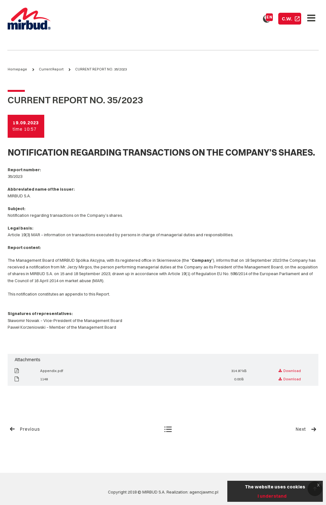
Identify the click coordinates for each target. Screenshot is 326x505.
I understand (272, 496)
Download (290, 371)
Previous (24, 429)
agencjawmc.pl (203, 491)
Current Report (51, 69)
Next (306, 429)
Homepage (17, 69)
